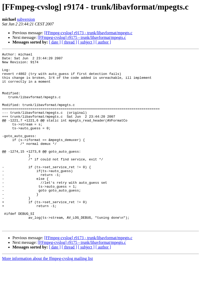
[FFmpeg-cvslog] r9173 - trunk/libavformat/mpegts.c (88, 33)
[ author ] (103, 42)
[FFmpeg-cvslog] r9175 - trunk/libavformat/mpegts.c (82, 37)
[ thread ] (69, 42)
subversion (26, 19)
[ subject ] (86, 42)
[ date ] (55, 42)
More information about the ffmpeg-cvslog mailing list (47, 293)
